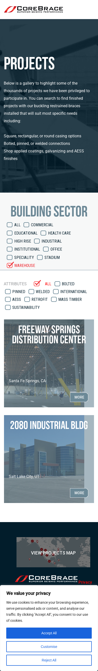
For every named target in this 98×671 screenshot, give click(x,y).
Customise (49, 647)
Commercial (42, 224)
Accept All (48, 633)
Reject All (49, 660)
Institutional (27, 249)
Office (56, 249)
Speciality (24, 257)
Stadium (52, 257)
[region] (49, 628)
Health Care (59, 233)
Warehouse (24, 265)
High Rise (22, 241)
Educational (26, 233)
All (17, 224)
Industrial (52, 241)
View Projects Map (53, 552)
